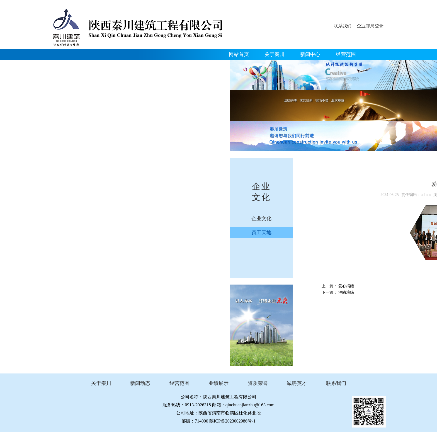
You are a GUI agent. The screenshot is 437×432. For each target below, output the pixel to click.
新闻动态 (140, 383)
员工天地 (261, 232)
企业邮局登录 (370, 25)
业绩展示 (218, 383)
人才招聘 (175, 65)
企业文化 (139, 65)
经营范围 (346, 54)
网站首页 (239, 54)
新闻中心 (310, 54)
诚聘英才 (297, 383)
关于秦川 (274, 54)
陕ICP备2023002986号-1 (232, 421)
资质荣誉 (103, 65)
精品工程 (68, 65)
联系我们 (342, 25)
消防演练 (346, 292)
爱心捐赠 (346, 286)
